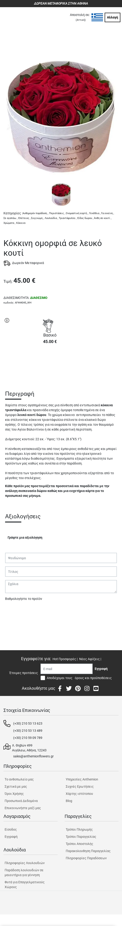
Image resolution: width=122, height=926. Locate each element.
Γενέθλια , (94, 213)
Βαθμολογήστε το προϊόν (23, 599)
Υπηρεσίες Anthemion (82, 779)
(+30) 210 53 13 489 (27, 730)
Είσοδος (11, 829)
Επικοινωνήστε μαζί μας (23, 808)
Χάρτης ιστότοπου (79, 793)
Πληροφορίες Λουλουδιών (25, 863)
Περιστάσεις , (57, 213)
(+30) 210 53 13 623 (27, 723)
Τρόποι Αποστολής (79, 844)
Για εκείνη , (107, 213)
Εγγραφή (11, 836)
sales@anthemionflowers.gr (33, 756)
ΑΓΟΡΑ (50, 364)
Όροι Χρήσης (14, 793)
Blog (69, 801)
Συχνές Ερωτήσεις (80, 786)
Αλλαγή (112, 17)
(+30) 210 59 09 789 (27, 738)
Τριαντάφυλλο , (67, 218)
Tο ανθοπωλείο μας (19, 779)
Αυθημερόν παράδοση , (35, 213)
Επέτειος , (24, 218)
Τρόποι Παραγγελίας (81, 836)
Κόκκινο (20, 223)
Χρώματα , (9, 223)
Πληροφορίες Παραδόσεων (86, 858)
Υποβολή (14, 611)
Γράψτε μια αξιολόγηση (25, 537)
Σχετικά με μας (16, 786)
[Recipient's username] (67, 669)
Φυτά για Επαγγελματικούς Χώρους (25, 884)
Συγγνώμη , (37, 218)
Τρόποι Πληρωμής (79, 829)
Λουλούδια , (51, 218)
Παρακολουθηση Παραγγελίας (88, 851)
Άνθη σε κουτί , (102, 218)
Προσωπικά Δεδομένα (21, 801)
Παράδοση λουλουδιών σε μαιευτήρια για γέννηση (24, 872)
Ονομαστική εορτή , (77, 213)
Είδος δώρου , (85, 218)
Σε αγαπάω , (10, 218)
